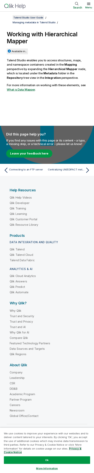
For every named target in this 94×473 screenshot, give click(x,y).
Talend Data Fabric (22, 260)
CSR (12, 383)
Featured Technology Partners (30, 343)
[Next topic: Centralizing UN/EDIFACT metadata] (69, 170)
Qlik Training (18, 208)
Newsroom (17, 410)
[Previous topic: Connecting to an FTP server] (24, 170)
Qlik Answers (18, 281)
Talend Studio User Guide (28, 17)
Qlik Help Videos (21, 197)
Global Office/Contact (24, 415)
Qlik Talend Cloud (21, 254)
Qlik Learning (18, 213)
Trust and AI (18, 327)
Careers (15, 405)
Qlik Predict (17, 286)
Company (16, 372)
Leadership (17, 377)
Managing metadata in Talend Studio (34, 22)
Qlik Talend (17, 249)
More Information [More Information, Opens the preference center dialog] (47, 468)
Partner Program (21, 399)
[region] (47, 450)
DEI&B (13, 388)
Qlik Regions (18, 354)
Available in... (19, 51)
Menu (88, 7)
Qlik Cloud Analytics (23, 276)
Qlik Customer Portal (23, 219)
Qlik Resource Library (24, 224)
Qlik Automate (19, 292)
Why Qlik (15, 310)
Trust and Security (22, 316)
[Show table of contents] (8, 17)
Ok (47, 460)
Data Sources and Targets (27, 348)
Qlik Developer (19, 203)
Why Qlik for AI (19, 332)
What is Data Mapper (21, 89)
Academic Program (22, 394)
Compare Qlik (19, 337)
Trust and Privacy (21, 321)
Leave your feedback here (29, 153)
